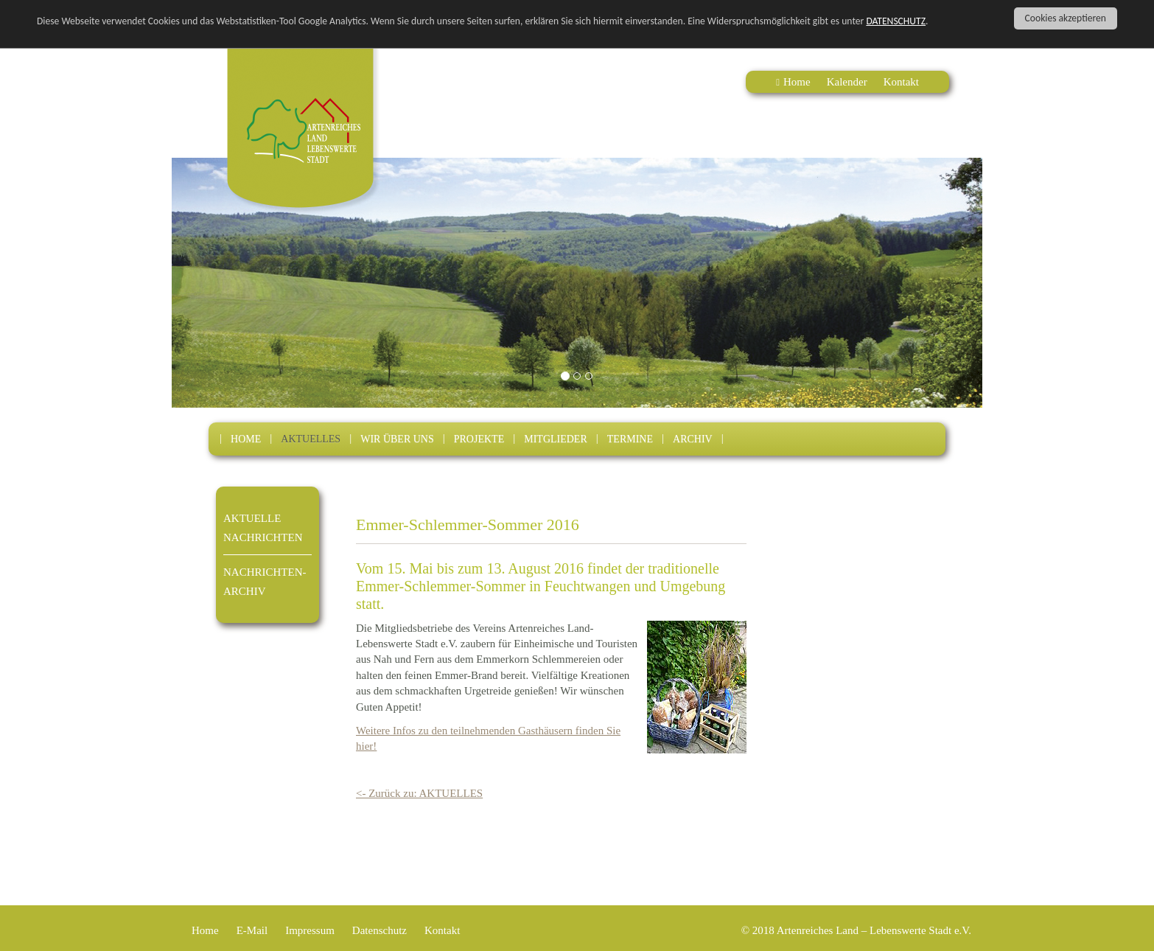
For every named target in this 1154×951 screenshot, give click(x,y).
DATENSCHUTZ (896, 21)
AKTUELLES (310, 439)
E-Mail (252, 930)
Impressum (310, 930)
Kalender (847, 82)
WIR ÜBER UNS (397, 439)
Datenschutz (379, 930)
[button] (232, 283)
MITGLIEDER (555, 439)
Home (797, 82)
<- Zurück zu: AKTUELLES (419, 793)
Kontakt (901, 82)
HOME (246, 439)
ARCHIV (693, 439)
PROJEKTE (479, 439)
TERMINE (630, 439)
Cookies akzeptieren (1065, 18)
